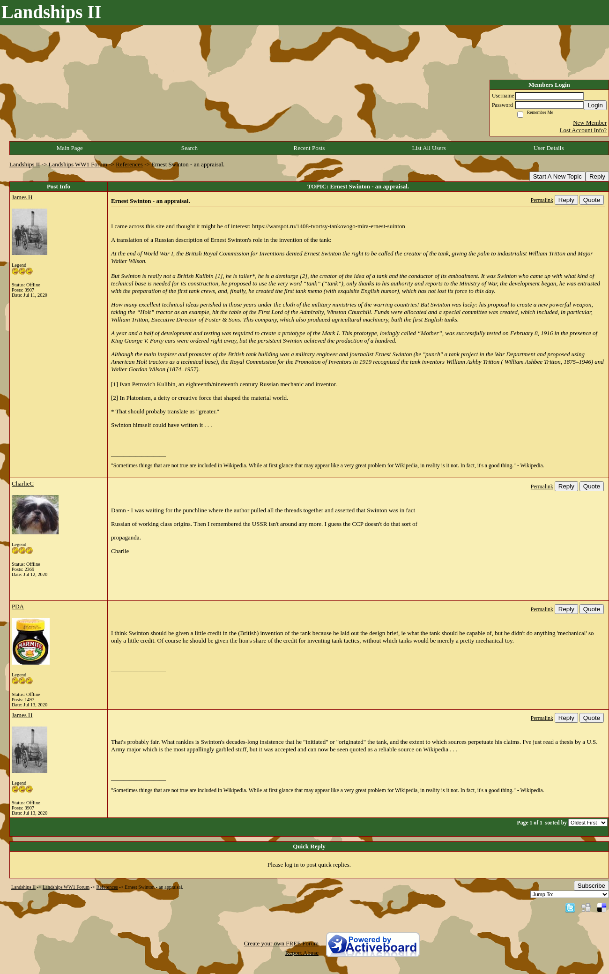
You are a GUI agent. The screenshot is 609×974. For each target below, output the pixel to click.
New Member (590, 122)
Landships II (24, 164)
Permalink (542, 200)
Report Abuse (302, 952)
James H (22, 197)
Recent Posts (309, 147)
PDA (18, 606)
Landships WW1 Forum (78, 164)
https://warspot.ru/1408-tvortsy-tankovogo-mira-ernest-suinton (328, 226)
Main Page (70, 147)
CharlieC (23, 483)
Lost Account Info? (583, 130)
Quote (591, 199)
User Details (549, 147)
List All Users (429, 147)
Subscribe (591, 885)
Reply (597, 176)
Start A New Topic (557, 176)
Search (189, 147)
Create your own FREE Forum (281, 943)
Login (595, 105)
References (129, 164)
